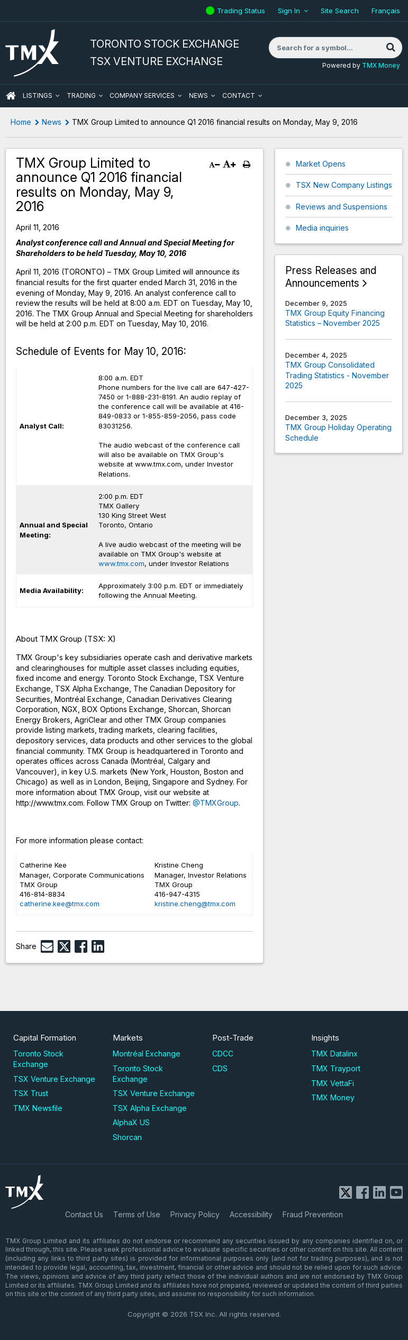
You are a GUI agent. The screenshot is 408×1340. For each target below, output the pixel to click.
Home (21, 121)
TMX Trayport (335, 1068)
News (198, 95)
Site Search (340, 10)
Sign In (289, 10)
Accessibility (251, 1214)
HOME (10, 96)
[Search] (390, 47)
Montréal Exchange (146, 1053)
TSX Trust (30, 1093)
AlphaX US (131, 1122)
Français (385, 10)
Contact (238, 95)
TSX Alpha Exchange (150, 1108)
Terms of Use (136, 1214)
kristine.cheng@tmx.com (195, 903)
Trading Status (242, 10)
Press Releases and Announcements (330, 277)
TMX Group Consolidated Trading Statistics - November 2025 (337, 375)
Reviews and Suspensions (341, 206)
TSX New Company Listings (344, 184)
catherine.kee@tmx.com (59, 903)
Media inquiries (322, 227)
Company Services (142, 95)
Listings (37, 95)
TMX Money (381, 65)
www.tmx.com (121, 563)
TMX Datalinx (334, 1053)
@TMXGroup (216, 802)
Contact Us (84, 1214)
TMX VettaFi (332, 1083)
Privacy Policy (195, 1214)
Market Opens (321, 163)
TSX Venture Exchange (54, 1078)
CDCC (222, 1053)
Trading (81, 95)
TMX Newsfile (37, 1108)
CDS (220, 1068)
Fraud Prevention (313, 1214)
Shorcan (127, 1137)
